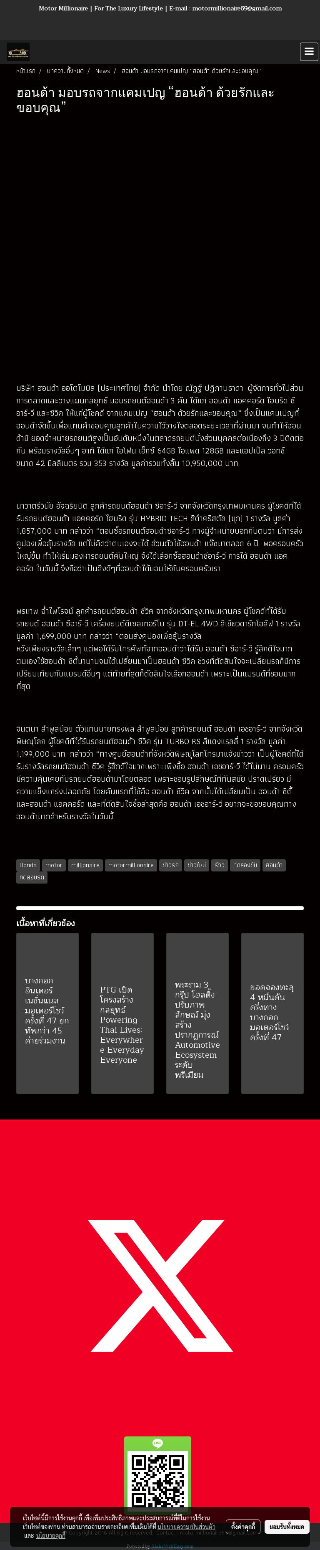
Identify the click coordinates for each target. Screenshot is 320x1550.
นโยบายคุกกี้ (50, 1535)
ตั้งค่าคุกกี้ (243, 1526)
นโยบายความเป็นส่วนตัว (186, 1526)
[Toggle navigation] (309, 52)
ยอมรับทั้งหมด (287, 1526)
